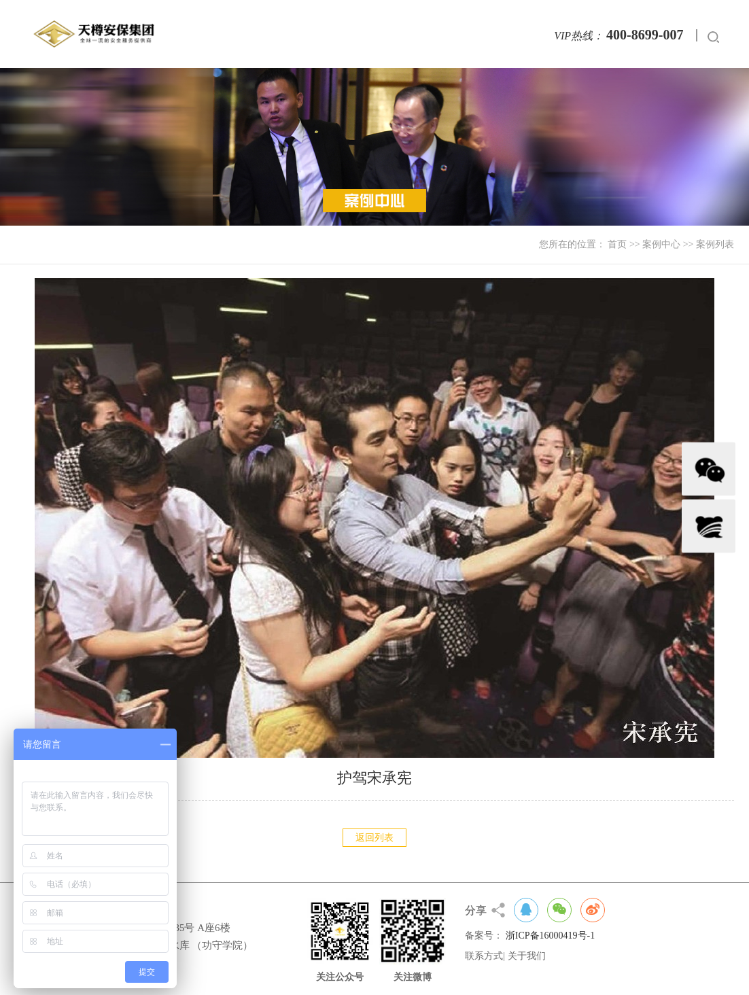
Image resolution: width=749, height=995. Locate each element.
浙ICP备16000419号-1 (550, 935)
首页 (617, 244)
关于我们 (527, 956)
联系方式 (484, 956)
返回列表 (374, 838)
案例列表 (715, 244)
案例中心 (661, 244)
